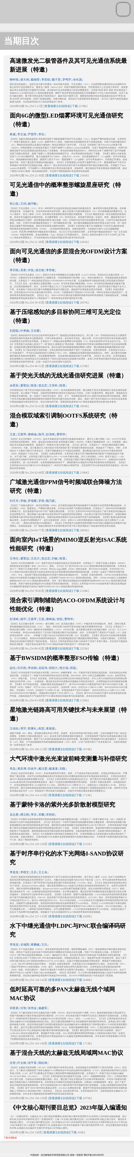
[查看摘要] (50, 106)
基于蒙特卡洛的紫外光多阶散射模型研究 (62, 804)
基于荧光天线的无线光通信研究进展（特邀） (68, 375)
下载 (75, 106)
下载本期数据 (10, 1137)
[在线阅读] (64, 106)
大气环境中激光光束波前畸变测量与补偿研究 (68, 758)
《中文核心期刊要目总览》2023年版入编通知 (68, 1107)
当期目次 (21, 41)
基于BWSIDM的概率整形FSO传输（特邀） (66, 658)
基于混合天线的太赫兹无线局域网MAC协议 (66, 1053)
